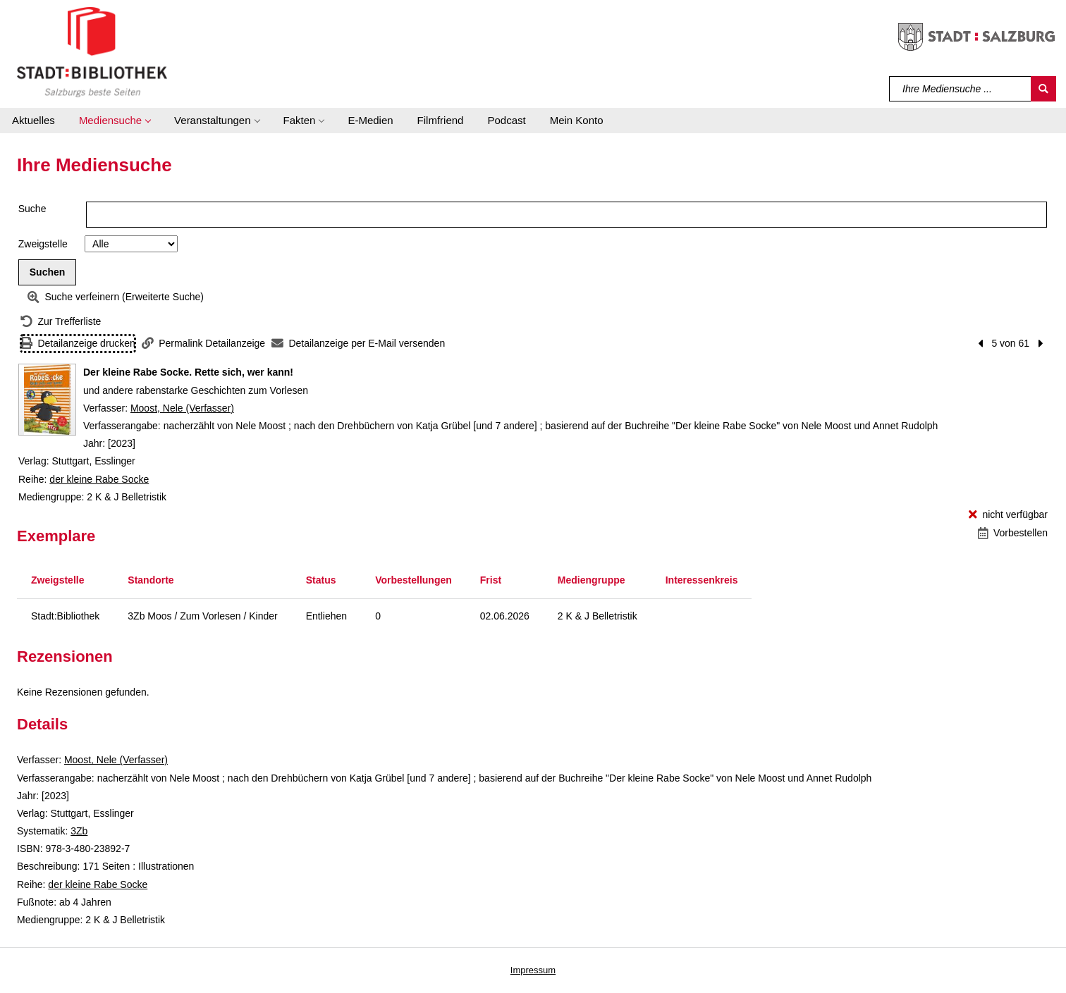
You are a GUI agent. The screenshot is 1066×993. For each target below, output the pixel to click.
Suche (32, 208)
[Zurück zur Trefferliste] (60, 322)
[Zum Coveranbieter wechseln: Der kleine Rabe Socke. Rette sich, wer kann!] (47, 400)
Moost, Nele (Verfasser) (182, 408)
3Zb (79, 831)
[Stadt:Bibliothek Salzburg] (92, 51)
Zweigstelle (43, 243)
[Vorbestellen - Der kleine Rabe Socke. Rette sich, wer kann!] (1013, 533)
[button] (114, 120)
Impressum (533, 970)
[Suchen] (1043, 88)
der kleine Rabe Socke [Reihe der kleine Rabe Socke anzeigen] (99, 479)
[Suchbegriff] (960, 89)
